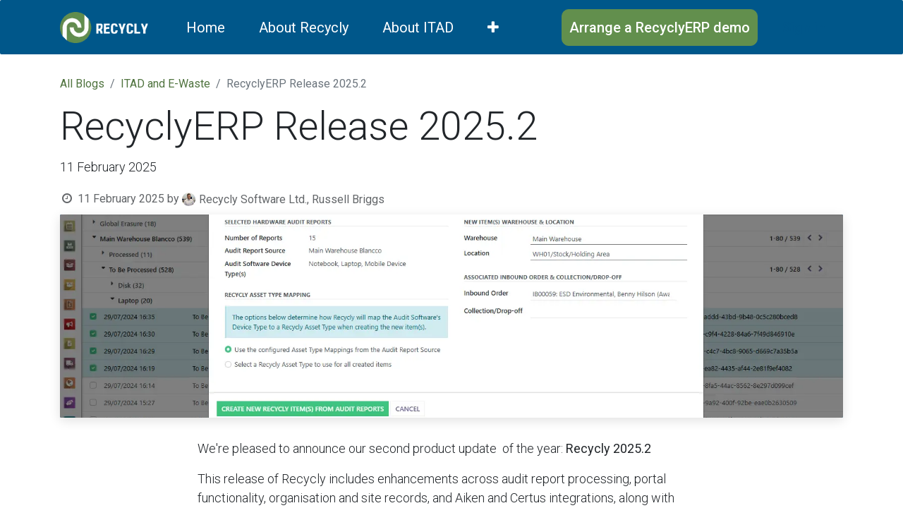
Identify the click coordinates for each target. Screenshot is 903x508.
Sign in (803, 27)
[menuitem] (205, 27)
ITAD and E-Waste (165, 83)
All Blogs (82, 83)
